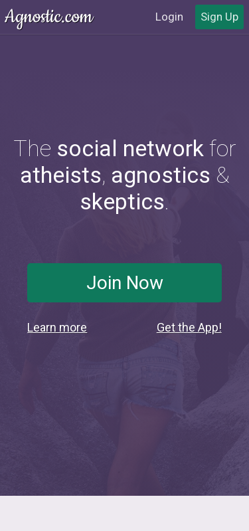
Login (169, 16)
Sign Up (219, 16)
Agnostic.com (50, 17)
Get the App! (189, 327)
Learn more (57, 327)
